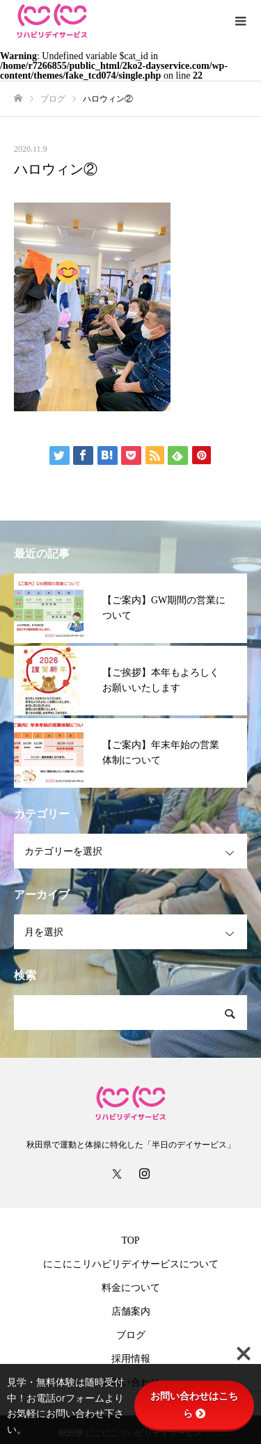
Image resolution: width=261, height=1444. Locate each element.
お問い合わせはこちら (194, 1405)
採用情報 (130, 1359)
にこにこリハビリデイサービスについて (131, 1264)
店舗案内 (130, 1311)
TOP (130, 1240)
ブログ (130, 1335)
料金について (131, 1288)
